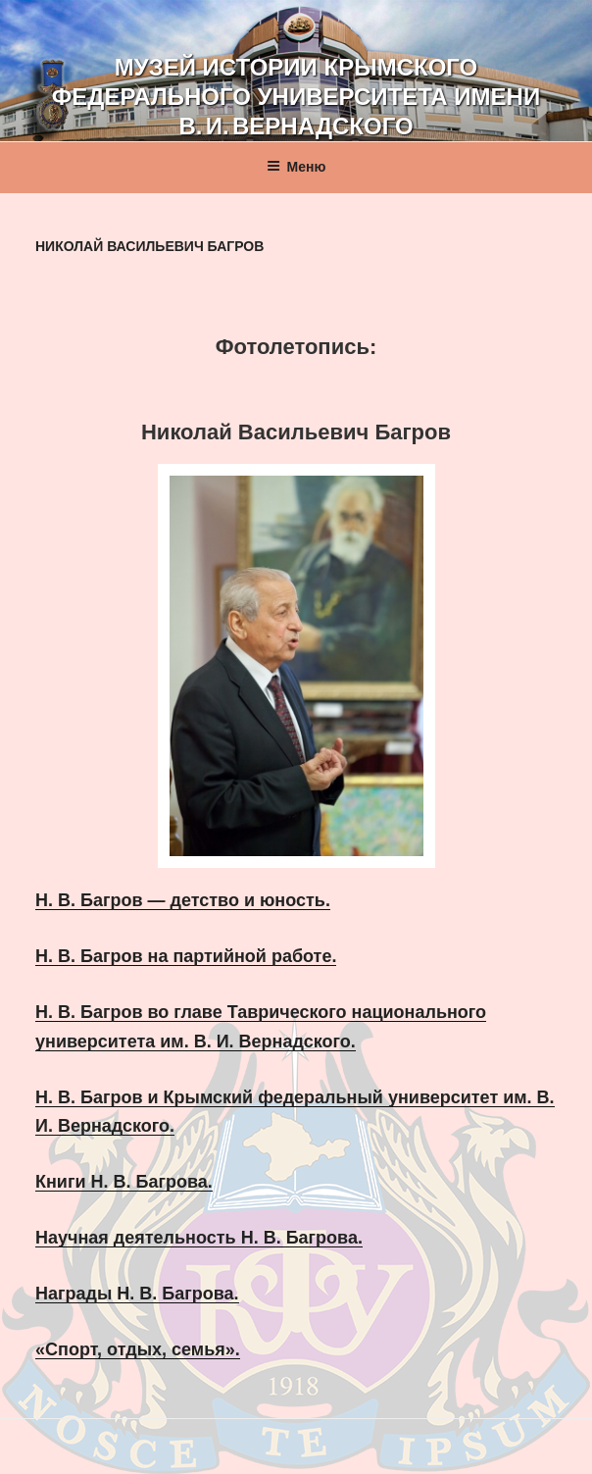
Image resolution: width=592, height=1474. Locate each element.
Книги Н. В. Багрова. (124, 1182)
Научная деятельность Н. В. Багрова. (199, 1237)
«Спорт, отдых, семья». (137, 1349)
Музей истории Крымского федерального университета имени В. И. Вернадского (296, 96)
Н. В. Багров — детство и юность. (182, 900)
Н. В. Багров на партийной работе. (185, 956)
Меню (296, 167)
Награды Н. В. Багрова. (137, 1293)
